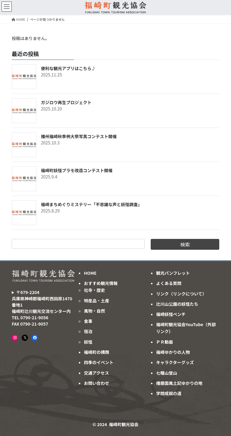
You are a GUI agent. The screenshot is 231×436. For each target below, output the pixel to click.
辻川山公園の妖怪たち (177, 304)
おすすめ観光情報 (101, 283)
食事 (88, 321)
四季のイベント (98, 362)
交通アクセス (96, 373)
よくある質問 (168, 283)
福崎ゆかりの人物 (173, 352)
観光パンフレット (173, 273)
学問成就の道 (168, 393)
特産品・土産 (96, 301)
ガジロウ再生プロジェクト (66, 102)
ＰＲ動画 (164, 342)
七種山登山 (166, 373)
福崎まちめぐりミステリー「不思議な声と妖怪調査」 (91, 204)
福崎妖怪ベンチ (171, 314)
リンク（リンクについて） (181, 294)
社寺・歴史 (94, 290)
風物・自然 (94, 311)
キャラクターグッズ (175, 362)
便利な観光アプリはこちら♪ (68, 68)
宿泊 (88, 331)
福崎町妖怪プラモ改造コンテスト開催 (76, 170)
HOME (90, 273)
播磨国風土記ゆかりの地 (179, 383)
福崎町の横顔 (96, 352)
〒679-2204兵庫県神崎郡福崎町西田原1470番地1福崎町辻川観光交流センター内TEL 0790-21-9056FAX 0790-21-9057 (42, 308)
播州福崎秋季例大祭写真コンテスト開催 (79, 136)
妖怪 (88, 342)
